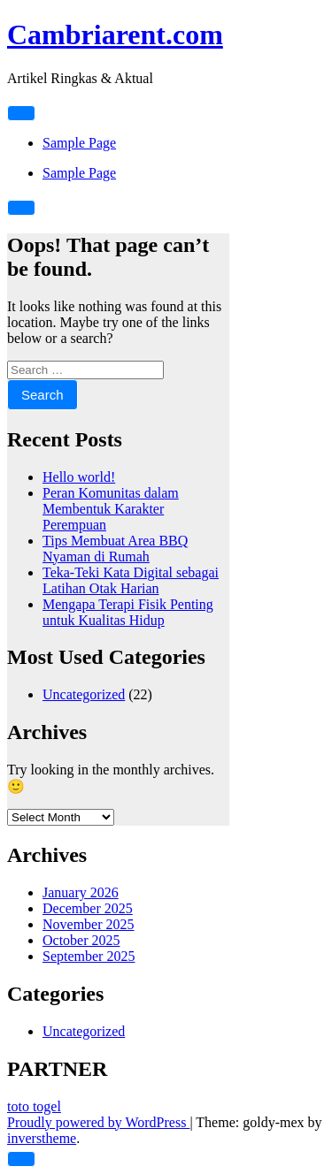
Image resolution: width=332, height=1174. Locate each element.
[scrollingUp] (21, 1159)
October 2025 (81, 940)
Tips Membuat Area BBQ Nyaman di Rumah (115, 548)
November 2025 (88, 924)
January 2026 (80, 892)
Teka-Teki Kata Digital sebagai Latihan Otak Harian (130, 580)
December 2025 (87, 908)
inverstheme (41, 1138)
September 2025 (88, 956)
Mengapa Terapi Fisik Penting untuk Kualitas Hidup (127, 612)
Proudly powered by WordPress (98, 1122)
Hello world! (78, 476)
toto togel (34, 1106)
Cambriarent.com (115, 34)
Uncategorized (83, 694)
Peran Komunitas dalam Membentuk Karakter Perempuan (110, 508)
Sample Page (79, 142)
